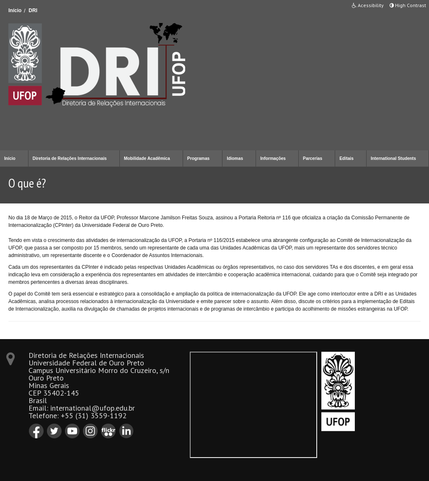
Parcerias (312, 158)
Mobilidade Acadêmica (147, 158)
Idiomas (235, 158)
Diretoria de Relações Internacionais (70, 158)
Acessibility (368, 5)
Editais (346, 158)
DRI (32, 10)
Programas (198, 158)
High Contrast (408, 5)
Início (14, 10)
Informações (273, 158)
